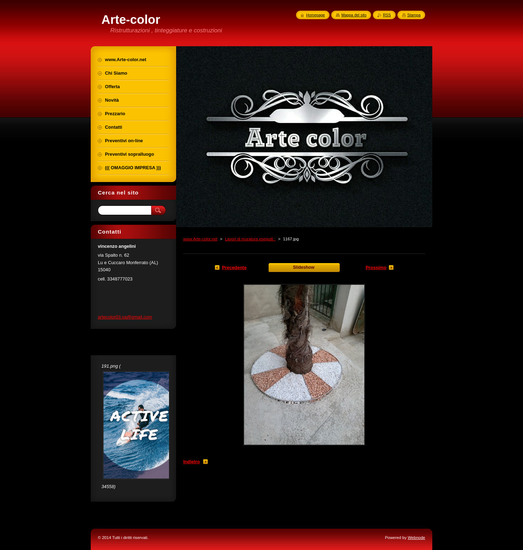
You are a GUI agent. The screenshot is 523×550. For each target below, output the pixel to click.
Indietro (191, 461)
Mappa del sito (353, 15)
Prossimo (376, 267)
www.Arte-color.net (200, 239)
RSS (387, 15)
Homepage (315, 15)
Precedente (234, 267)
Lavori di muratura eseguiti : (250, 239)
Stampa (414, 15)
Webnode (416, 537)
